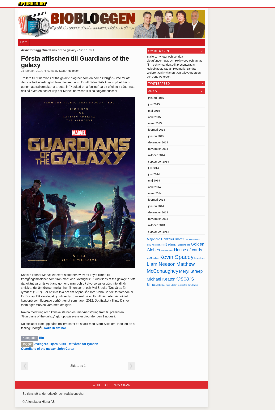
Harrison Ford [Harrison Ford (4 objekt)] (167, 250)
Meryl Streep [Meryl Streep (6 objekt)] (191, 271)
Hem (24, 42)
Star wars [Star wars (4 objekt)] (166, 285)
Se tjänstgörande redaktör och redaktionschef (53, 393)
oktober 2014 (156, 155)
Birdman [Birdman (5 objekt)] (171, 244)
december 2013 (158, 212)
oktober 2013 (156, 225)
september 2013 (158, 231)
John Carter (65, 348)
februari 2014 (156, 199)
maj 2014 (154, 180)
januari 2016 (156, 97)
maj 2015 (154, 110)
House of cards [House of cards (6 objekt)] (188, 249)
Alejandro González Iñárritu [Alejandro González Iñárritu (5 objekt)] (166, 239)
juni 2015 (154, 104)
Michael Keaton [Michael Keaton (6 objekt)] (161, 279)
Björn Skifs (58, 344)
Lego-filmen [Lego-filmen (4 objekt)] (199, 258)
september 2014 (158, 161)
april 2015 (154, 117)
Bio (41, 337)
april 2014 (154, 187)
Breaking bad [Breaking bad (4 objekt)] (184, 245)
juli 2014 (153, 167)
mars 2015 (155, 123)
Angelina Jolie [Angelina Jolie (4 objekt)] (158, 245)
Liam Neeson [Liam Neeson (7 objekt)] (161, 264)
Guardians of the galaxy (38, 348)
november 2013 (158, 218)
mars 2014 (155, 193)
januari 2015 (156, 136)
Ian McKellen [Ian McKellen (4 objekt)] (153, 258)
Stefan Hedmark (69, 70)
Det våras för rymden (83, 344)
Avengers (41, 344)
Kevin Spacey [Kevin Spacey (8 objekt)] (176, 257)
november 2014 (158, 148)
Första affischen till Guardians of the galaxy (75, 61)
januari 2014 (156, 206)
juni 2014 (154, 174)
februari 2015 (156, 129)
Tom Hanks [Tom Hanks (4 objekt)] (193, 285)
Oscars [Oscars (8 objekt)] (185, 278)
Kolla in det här (55, 328)
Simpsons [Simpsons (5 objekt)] (154, 284)
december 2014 (158, 142)
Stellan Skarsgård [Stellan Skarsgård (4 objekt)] (179, 285)
